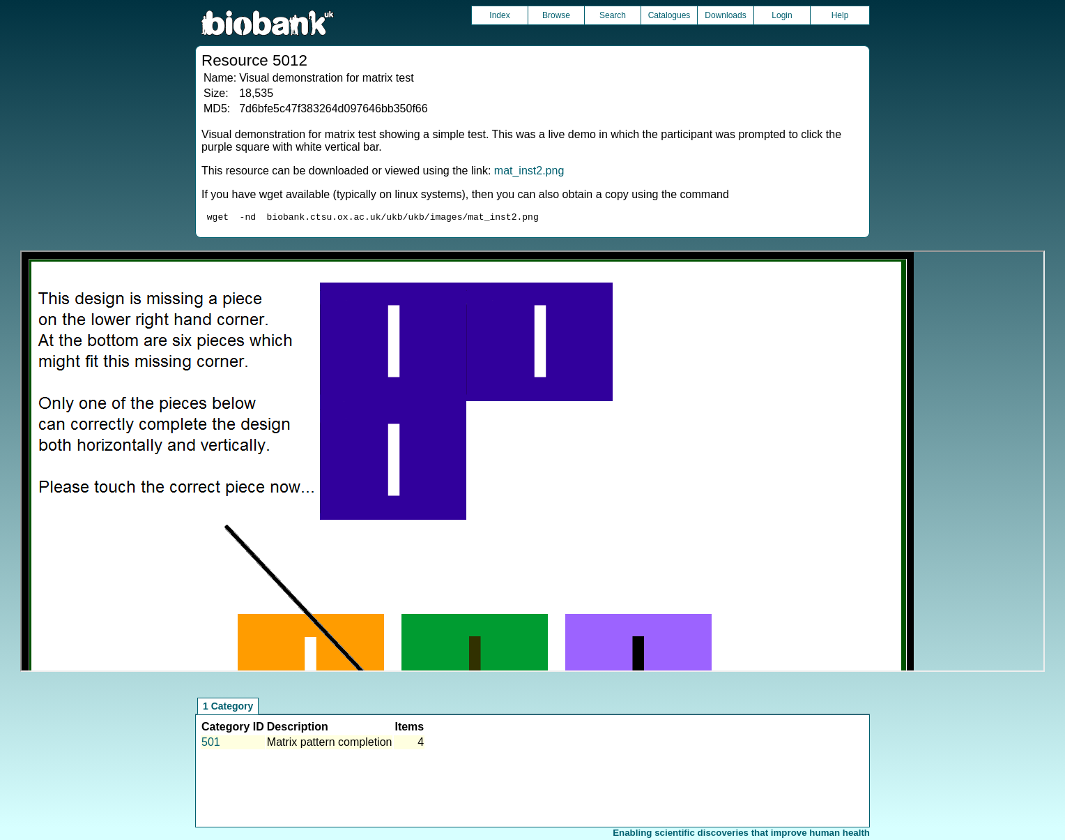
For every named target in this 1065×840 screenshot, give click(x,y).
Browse (556, 15)
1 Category (228, 708)
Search (612, 15)
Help (840, 15)
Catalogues (669, 15)
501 (210, 744)
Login (782, 15)
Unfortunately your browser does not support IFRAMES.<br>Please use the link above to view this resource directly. (532, 463)
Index (499, 15)
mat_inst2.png (529, 171)
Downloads (725, 15)
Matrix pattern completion (329, 744)
